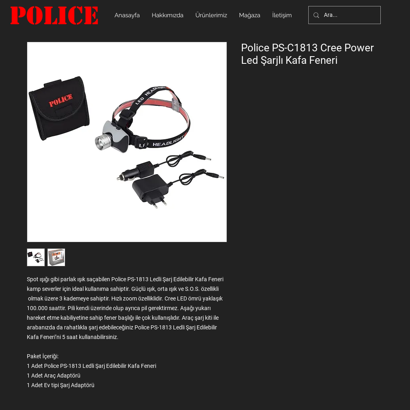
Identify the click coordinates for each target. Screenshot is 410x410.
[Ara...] (344, 15)
